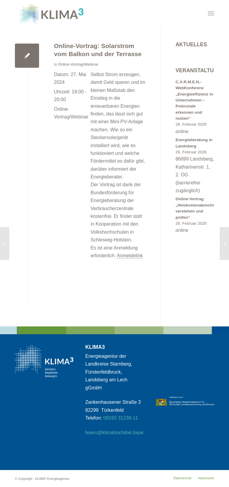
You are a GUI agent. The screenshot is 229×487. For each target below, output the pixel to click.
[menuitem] (211, 13)
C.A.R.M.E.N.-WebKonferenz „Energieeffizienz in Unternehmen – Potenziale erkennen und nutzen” (194, 100)
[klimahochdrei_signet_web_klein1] (51, 13)
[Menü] (211, 13)
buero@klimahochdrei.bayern (116, 432)
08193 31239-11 (120, 417)
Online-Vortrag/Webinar (78, 64)
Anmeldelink (130, 255)
